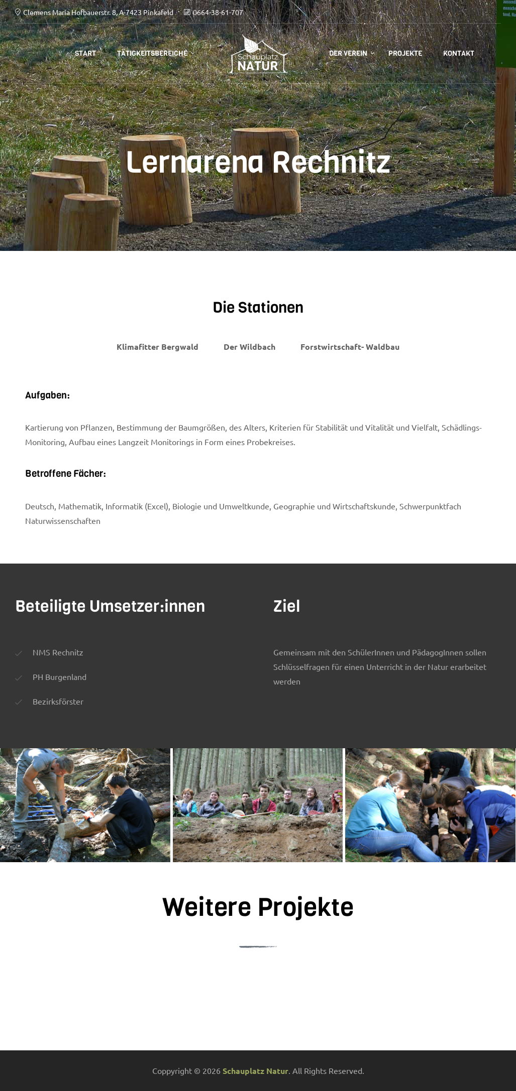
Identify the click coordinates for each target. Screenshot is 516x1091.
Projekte (405, 53)
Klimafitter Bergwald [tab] (157, 346)
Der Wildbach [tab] (249, 346)
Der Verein (348, 53)
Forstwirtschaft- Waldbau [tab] (349, 346)
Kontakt (458, 53)
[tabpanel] (258, 455)
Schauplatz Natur (255, 1070)
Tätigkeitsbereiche (152, 53)
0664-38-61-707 (218, 12)
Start (85, 53)
